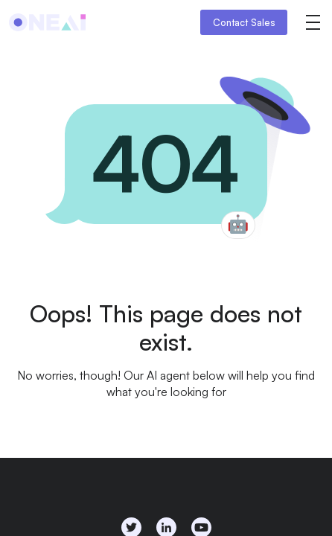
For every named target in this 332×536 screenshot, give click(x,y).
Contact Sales (244, 22)
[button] (312, 22)
